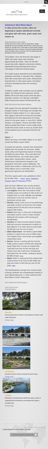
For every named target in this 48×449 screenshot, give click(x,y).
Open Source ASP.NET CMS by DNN (23, 434)
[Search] (33, 2)
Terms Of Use (28, 427)
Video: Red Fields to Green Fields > (15, 42)
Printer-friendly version (11, 287)
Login (44, 5)
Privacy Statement (40, 427)
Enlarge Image (9, 320)
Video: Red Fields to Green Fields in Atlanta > (18, 104)
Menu (42, 11)
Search (46, 2)
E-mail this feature (10, 289)
